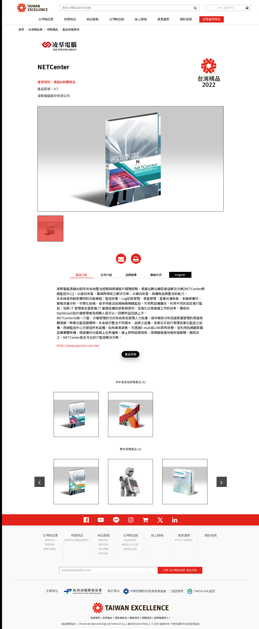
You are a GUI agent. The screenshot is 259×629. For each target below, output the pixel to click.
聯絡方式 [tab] (156, 275)
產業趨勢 (163, 19)
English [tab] (180, 275)
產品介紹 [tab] (81, 275)
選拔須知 (50, 540)
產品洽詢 (130, 354)
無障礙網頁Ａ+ (162, 617)
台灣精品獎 (45, 19)
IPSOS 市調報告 (184, 540)
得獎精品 (70, 19)
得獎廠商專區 (212, 19)
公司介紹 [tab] (106, 275)
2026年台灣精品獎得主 (76, 540)
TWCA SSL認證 (201, 591)
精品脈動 (93, 19)
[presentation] (39, 482)
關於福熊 (186, 19)
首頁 (21, 29)
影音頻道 (103, 553)
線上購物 (141, 19)
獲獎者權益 (50, 549)
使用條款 (107, 617)
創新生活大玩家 (130, 544)
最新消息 (103, 540)
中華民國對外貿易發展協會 (144, 591)
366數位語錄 (130, 549)
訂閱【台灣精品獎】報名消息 (180, 570)
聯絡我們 (134, 617)
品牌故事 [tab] (131, 275)
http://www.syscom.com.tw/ (78, 345)
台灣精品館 (116, 19)
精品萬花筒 (130, 540)
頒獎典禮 (50, 544)
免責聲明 (95, 617)
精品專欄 (103, 549)
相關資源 (147, 617)
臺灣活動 (103, 544)
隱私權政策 (121, 617)
